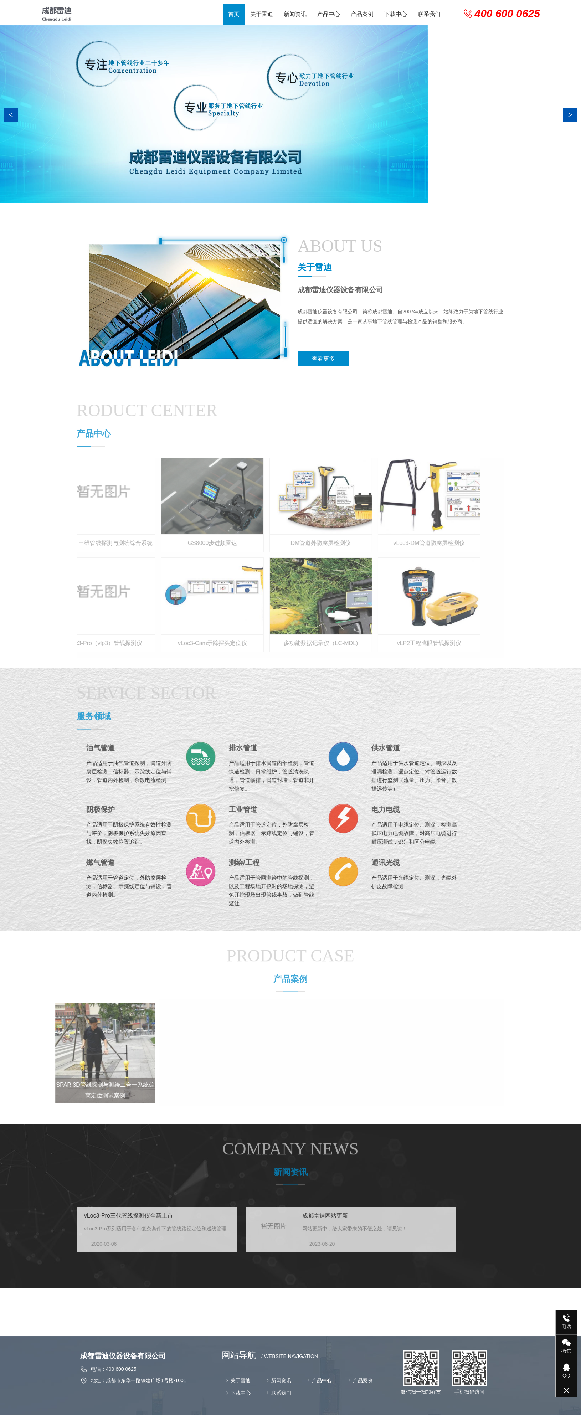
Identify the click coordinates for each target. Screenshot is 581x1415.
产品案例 (362, 14)
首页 (234, 14)
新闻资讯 (295, 14)
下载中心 (395, 14)
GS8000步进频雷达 (149, 543)
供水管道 (298, 748)
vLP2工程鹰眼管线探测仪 (366, 643)
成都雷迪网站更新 (196, 1216)
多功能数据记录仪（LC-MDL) (257, 643)
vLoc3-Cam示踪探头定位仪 (149, 643)
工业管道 (155, 809)
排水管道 (155, 748)
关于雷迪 (261, 14)
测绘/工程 (156, 862)
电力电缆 (298, 809)
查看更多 (335, 359)
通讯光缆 (298, 862)
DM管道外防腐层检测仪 (257, 543)
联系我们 (429, 14)
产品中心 (328, 14)
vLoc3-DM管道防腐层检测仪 (366, 543)
